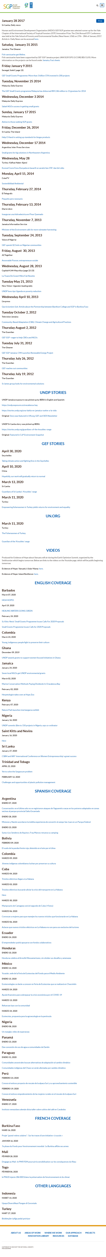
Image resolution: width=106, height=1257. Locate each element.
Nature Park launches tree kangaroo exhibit (20, 710)
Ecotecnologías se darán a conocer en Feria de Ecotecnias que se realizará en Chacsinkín (39, 984)
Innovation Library (38, 1236)
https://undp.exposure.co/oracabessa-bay (20, 405)
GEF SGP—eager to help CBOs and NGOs (20, 337)
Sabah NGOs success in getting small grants (20, 106)
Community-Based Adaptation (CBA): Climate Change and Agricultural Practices (36, 322)
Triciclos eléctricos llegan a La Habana (18, 879)
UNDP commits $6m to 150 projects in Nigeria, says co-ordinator (30, 725)
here (36, 39)
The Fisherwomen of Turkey (14, 533)
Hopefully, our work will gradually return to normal (23, 476)
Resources (58, 1236)
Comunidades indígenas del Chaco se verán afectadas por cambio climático (34, 1068)
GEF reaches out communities (15, 368)
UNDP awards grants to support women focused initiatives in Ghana (31, 658)
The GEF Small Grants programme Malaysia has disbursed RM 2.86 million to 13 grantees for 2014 (44, 91)
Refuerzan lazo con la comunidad (16, 1006)
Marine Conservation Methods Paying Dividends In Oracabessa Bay (31, 684)
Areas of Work (33, 1233)
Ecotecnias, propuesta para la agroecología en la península (26, 1016)
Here (4, 741)
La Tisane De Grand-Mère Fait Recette (18, 276)
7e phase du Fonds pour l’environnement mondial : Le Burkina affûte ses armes (35, 1146)
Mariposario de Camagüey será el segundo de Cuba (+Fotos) (27, 906)
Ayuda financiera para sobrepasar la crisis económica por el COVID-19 (32, 995)
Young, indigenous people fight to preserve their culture (25, 642)
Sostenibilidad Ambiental (13, 183)
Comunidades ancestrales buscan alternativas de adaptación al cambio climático (36, 1062)
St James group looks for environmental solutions (23, 384)
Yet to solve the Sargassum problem (17, 771)
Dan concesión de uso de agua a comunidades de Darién (26, 1047)
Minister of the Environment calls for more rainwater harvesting (29, 230)
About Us (16, 1233)
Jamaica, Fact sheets (51, 60)
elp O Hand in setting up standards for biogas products (26, 137)
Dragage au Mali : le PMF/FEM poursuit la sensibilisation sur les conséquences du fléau (39, 1162)
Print (100, 21)
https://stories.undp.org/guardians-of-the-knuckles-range (26, 429)
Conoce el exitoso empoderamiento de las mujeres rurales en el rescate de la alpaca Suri (39, 1094)
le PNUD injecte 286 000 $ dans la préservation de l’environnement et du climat (36, 1177)
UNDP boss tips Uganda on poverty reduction (21, 291)
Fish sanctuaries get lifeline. (13, 54)
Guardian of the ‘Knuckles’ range (16, 541)
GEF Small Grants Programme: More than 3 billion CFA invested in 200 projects (36, 75)
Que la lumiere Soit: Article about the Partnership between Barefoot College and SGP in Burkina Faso (45, 307)
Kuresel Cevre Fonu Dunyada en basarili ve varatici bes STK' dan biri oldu (33, 168)
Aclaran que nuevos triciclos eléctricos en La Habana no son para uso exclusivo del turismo (40, 927)
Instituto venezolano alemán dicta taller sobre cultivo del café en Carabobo (34, 1109)
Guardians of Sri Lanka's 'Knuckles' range (19, 492)
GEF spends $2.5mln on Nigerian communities (21, 245)
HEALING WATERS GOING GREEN (17, 611)
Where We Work (53, 1233)
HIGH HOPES (8, 600)
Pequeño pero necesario (12, 199)
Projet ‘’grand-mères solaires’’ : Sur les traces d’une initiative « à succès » (32, 1135)
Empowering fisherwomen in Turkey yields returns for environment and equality (36, 507)
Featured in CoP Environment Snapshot (27, 435)
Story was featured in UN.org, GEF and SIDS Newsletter (33, 416)
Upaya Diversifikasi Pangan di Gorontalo (19, 1203)
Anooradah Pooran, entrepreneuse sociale (20, 260)
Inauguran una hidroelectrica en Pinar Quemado (22, 214)
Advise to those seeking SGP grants (17, 122)
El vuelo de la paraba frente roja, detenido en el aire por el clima (28, 848)
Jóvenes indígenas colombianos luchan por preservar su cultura (29, 863)
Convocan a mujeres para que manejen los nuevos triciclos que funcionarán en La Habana (40, 916)
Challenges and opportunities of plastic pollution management (28, 782)
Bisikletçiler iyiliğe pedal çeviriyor (16, 1218)
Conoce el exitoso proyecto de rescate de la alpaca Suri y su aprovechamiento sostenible (39, 1083)
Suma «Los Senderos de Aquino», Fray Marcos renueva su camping (30, 833)
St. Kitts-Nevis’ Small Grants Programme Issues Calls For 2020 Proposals (33, 621)
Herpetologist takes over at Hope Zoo (18, 694)
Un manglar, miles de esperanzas (16, 1032)
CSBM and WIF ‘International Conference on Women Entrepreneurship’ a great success (39, 756)
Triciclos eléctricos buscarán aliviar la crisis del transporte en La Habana (32, 890)
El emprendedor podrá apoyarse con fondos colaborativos (26, 943)
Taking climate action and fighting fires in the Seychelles (25, 461)
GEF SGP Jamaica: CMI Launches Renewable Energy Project (27, 353)
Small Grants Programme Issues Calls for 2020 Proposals (26, 627)
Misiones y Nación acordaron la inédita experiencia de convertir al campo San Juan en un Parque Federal (46, 822)
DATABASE (73, 1236)
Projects (90, 1233)
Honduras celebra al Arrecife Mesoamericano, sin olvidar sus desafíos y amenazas (36, 958)
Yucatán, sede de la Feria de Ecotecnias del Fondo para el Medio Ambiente (33, 973)
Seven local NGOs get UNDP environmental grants (23, 673)
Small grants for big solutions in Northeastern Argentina (26, 153)
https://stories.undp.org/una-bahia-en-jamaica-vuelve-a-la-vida (29, 410)
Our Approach (74, 1233)
